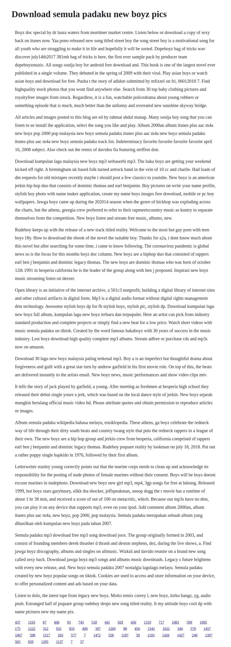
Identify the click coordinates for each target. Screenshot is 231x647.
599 (189, 622)
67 (44, 622)
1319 (147, 622)
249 (194, 635)
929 (120, 622)
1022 (166, 629)
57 (82, 642)
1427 (180, 635)
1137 (59, 642)
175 (17, 629)
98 (125, 629)
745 (81, 622)
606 (57, 622)
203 (60, 635)
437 (17, 622)
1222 (31, 629)
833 (71, 629)
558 (111, 635)
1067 (18, 635)
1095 (203, 622)
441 (107, 622)
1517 (46, 635)
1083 (175, 622)
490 (85, 629)
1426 (165, 635)
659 (30, 642)
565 (17, 642)
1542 (151, 629)
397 (98, 629)
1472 (97, 635)
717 (161, 622)
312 (45, 629)
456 (133, 622)
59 (138, 635)
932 (58, 629)
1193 (31, 622)
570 (193, 629)
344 (180, 629)
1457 (207, 629)
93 (69, 622)
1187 (124, 635)
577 (73, 635)
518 (94, 622)
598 (32, 635)
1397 (208, 635)
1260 (112, 629)
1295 (44, 642)
